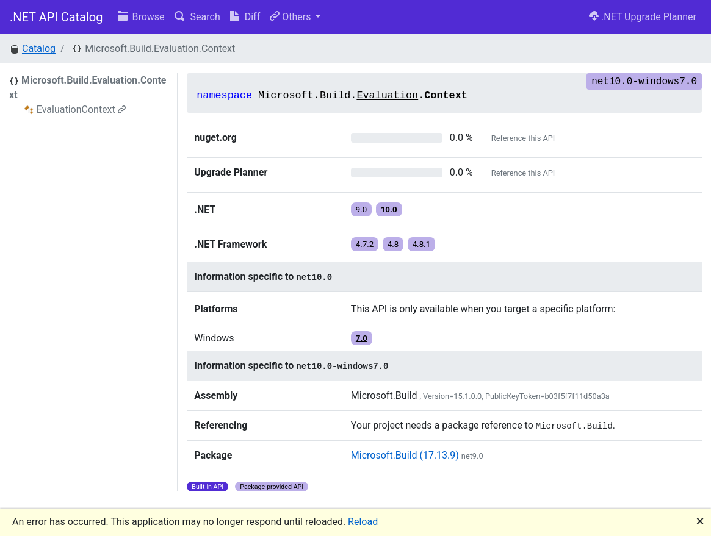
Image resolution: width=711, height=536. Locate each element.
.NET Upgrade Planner (642, 17)
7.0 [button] (361, 338)
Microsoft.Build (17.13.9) (405, 455)
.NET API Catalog (56, 17)
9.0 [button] (361, 209)
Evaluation (387, 95)
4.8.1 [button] (422, 244)
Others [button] (291, 17)
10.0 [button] (389, 209)
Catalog (39, 48)
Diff (245, 17)
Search (197, 17)
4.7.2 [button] (365, 244)
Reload (363, 521)
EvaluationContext (81, 109)
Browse (141, 17)
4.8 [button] (393, 244)
